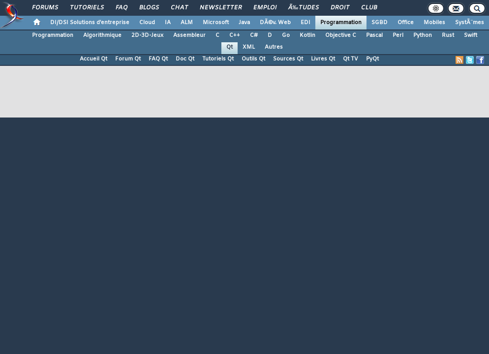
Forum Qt (128, 59)
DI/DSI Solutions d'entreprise (89, 22)
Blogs (149, 8)
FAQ (121, 8)
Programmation (341, 22)
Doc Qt (185, 59)
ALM (187, 22)
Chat (179, 8)
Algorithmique (102, 35)
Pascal (374, 35)
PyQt (372, 59)
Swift (470, 35)
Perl (398, 35)
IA (168, 22)
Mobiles (434, 22)
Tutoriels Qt (218, 59)
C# (254, 35)
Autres (274, 47)
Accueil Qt (93, 59)
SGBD (379, 22)
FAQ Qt (158, 59)
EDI (305, 22)
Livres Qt (323, 59)
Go (286, 35)
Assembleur (189, 35)
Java (244, 22)
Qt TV (350, 59)
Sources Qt (288, 59)
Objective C (340, 35)
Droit (340, 8)
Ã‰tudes (303, 8)
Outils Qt (253, 59)
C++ (234, 35)
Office (405, 22)
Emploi (264, 8)
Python (422, 35)
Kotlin (307, 35)
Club (369, 8)
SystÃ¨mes (469, 22)
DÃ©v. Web (275, 22)
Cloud (147, 22)
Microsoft (216, 22)
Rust (448, 35)
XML (249, 47)
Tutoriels (87, 8)
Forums (45, 8)
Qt (229, 47)
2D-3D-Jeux (147, 35)
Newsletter (221, 8)
